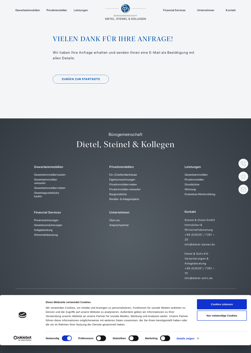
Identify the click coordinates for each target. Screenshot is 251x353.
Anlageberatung (43, 230)
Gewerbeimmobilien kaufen (49, 174)
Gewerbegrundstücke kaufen (46, 194)
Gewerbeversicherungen (48, 225)
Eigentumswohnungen (122, 179)
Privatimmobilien (57, 10)
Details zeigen (185, 346)
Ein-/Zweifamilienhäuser (123, 174)
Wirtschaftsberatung (46, 234)
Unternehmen (205, 10)
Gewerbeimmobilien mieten (49, 188)
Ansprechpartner (119, 225)
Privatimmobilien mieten (123, 184)
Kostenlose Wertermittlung (200, 194)
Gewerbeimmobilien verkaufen (45, 181)
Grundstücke (192, 184)
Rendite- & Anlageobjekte (124, 199)
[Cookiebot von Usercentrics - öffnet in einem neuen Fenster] (22, 346)
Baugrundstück (118, 194)
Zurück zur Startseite (82, 79)
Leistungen (81, 10)
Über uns (114, 220)
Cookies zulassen (222, 311)
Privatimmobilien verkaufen (124, 189)
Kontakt (231, 10)
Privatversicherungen (46, 220)
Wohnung (190, 189)
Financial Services (174, 10)
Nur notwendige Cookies (222, 323)
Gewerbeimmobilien (27, 10)
